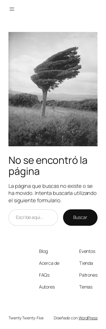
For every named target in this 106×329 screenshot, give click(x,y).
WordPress (88, 318)
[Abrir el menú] (11, 9)
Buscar (80, 217)
